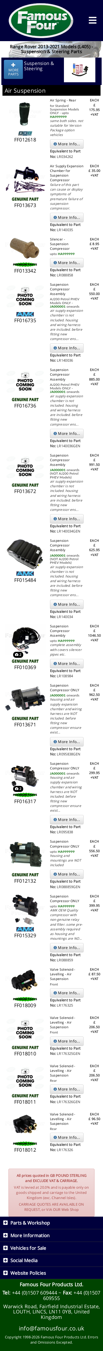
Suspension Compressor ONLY (65, 687)
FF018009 (25, 1005)
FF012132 (25, 880)
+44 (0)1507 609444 (34, 1292)
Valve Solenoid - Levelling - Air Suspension (62, 974)
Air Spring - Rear (63, 100)
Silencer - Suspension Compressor (60, 244)
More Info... (67, 143)
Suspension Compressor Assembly (60, 289)
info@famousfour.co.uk (51, 1328)
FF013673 (25, 205)
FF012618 (25, 139)
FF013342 (25, 270)
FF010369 (25, 667)
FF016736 (25, 405)
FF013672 (25, 491)
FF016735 (25, 320)
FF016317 (25, 801)
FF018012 (25, 1149)
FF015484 (25, 580)
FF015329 (25, 935)
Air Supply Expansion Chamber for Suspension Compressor (66, 173)
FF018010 (25, 1053)
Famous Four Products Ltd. (52, 1284)
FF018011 (25, 1101)
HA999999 (58, 117)
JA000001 (58, 306)
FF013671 (25, 724)
